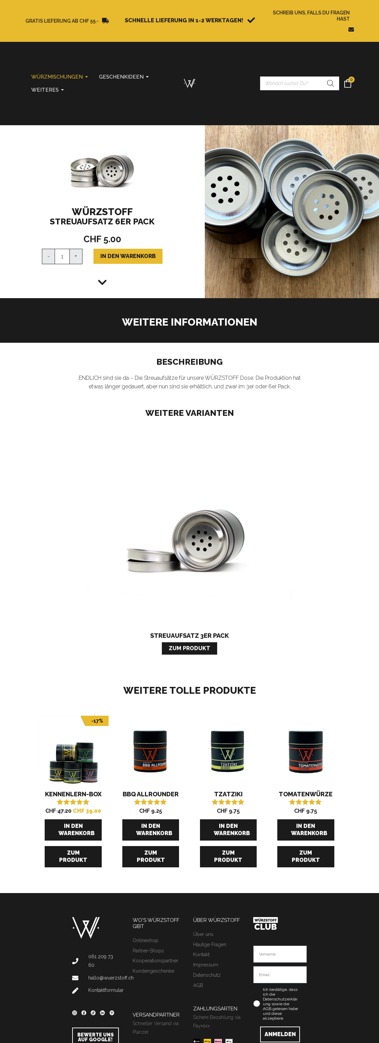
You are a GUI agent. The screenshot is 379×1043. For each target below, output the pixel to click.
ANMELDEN (280, 1034)
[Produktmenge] (62, 256)
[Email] (280, 974)
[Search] (330, 83)
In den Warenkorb (128, 256)
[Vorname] (280, 954)
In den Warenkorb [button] (76, 829)
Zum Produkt (73, 856)
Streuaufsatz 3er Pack (189, 635)
